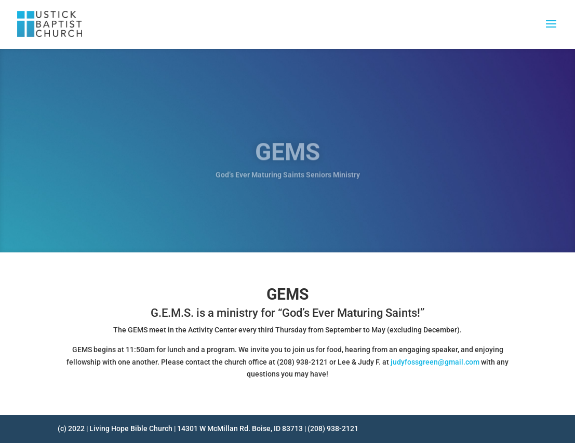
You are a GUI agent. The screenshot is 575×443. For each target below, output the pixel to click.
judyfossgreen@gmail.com (435, 362)
